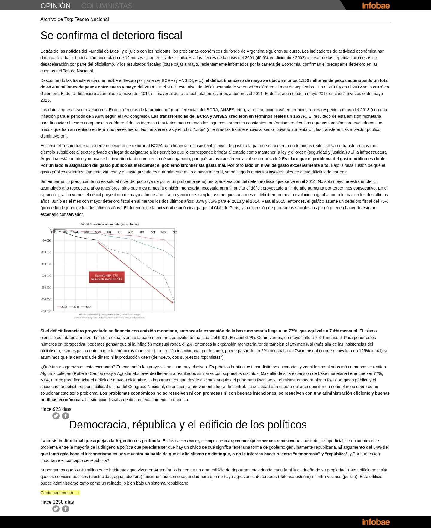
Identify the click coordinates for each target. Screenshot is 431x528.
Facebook (65, 415)
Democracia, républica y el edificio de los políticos (188, 425)
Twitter (56, 415)
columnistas (107, 6)
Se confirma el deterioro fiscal (111, 35)
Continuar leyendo (60, 492)
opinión (55, 6)
